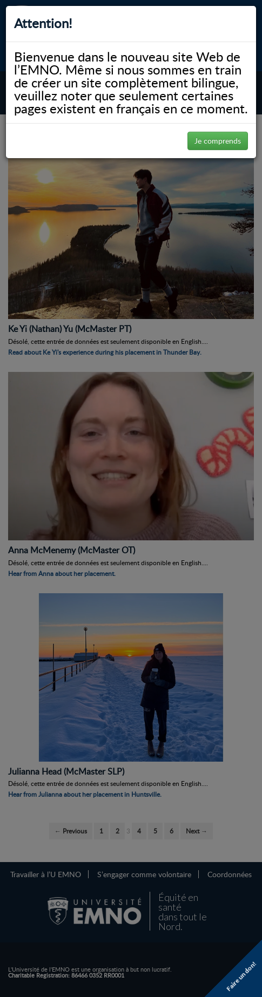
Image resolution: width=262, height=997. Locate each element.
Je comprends (217, 140)
